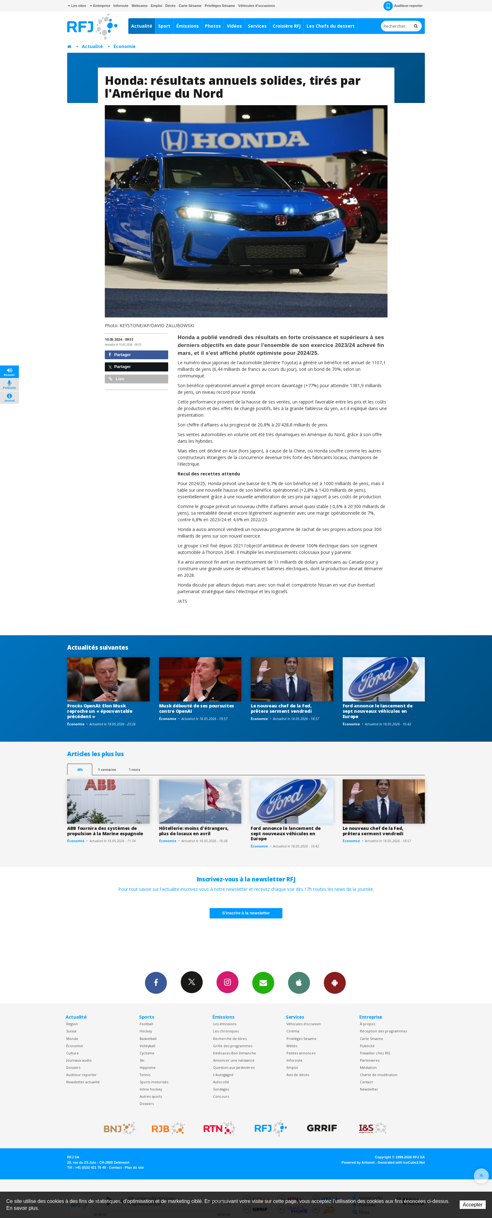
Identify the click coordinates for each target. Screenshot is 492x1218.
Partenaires (369, 1060)
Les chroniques (226, 1031)
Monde (72, 1039)
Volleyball (147, 1046)
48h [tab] (80, 769)
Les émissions (224, 1024)
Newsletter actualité (83, 1082)
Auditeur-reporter (403, 6)
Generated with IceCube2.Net (401, 1162)
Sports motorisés (154, 1082)
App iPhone (299, 982)
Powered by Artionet (358, 1162)
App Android (335, 982)
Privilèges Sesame (301, 1039)
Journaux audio (79, 1060)
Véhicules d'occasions (256, 6)
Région (72, 1024)
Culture (72, 1053)
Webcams (139, 6)
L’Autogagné (223, 1075)
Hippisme (148, 1067)
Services (257, 26)
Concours (221, 1096)
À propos (367, 1024)
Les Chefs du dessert (331, 26)
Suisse (71, 1031)
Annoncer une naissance (233, 1060)
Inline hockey (151, 1089)
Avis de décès (297, 1075)
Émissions (187, 26)
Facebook (156, 982)
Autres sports (151, 1096)
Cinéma (292, 1031)
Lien (116, 378)
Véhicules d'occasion (303, 1024)
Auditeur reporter (81, 1075)
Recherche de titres (230, 1039)
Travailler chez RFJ (375, 1053)
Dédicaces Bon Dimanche (234, 1053)
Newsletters (263, 982)
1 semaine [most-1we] (107, 769)
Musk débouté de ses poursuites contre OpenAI (196, 708)
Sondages (221, 1089)
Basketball (148, 1039)
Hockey (146, 1031)
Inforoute (121, 6)
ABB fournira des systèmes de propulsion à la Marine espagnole (105, 830)
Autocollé (221, 1082)
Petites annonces (300, 1053)
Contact (366, 1082)
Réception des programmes (383, 1031)
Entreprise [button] (100, 6)
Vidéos (234, 26)
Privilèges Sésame (220, 6)
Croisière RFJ (287, 26)
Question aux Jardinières (233, 1067)
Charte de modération (379, 1075)
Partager (120, 354)
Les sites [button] (77, 6)
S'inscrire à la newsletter (246, 913)
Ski (142, 1060)
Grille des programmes (232, 1046)
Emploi (156, 6)
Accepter (473, 1204)
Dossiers (73, 1067)
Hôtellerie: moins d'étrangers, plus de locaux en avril (194, 830)
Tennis (145, 1075)
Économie (125, 46)
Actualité (141, 26)
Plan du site (134, 1167)
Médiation (368, 1067)
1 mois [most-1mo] (134, 769)
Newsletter (369, 1089)
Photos (213, 26)
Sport (164, 26)
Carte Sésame (190, 6)
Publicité (367, 1046)
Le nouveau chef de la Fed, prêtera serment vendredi (281, 708)
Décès (170, 6)
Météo (291, 1046)
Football (146, 1024)
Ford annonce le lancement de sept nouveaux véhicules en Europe (378, 711)
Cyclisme (147, 1053)
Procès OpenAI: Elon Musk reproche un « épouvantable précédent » (99, 711)
